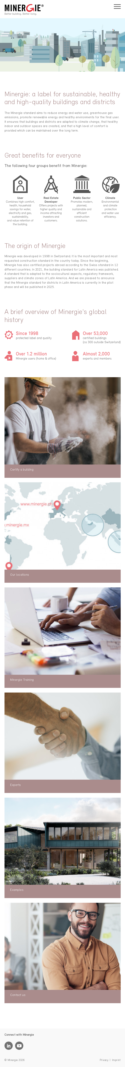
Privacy (104, 1060)
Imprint (116, 1060)
